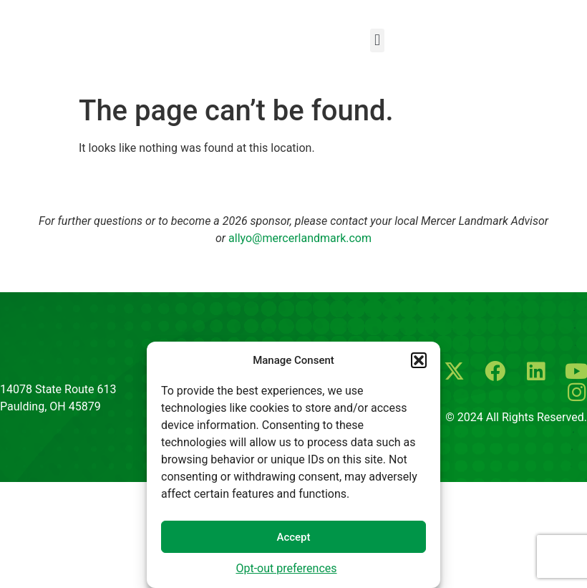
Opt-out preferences (286, 568)
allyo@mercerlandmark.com (300, 238)
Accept (293, 537)
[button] (419, 360)
